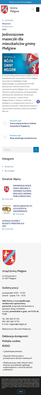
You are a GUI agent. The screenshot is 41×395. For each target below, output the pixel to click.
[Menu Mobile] (37, 9)
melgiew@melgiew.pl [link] (18, 324)
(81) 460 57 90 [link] (12, 321)
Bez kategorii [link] (10, 171)
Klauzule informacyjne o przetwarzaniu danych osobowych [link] (17, 357)
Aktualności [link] (6, 24)
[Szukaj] (17, 149)
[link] (38, 101)
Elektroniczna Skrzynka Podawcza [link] (16, 329)
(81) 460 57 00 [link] (12, 319)
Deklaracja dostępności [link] (15, 336)
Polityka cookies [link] (11, 341)
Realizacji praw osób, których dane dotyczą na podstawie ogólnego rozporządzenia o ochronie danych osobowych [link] (18, 366)
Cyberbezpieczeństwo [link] (12, 351)
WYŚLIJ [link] (21, 391)
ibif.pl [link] (4, 29)
